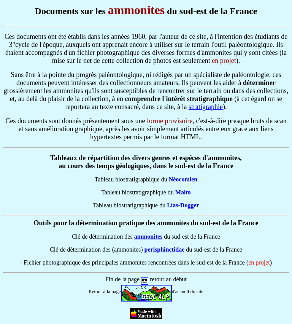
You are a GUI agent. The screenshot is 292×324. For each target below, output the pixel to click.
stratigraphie (206, 107)
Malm (183, 192)
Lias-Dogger (183, 205)
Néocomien (183, 179)
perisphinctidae (164, 249)
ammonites (148, 236)
